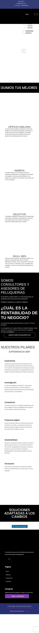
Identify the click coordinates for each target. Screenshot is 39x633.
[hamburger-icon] (36, 14)
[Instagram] (8, 559)
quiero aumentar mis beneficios (19, 335)
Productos (28, 18)
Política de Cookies (28, 607)
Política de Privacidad (17, 607)
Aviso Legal (8, 607)
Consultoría (29, 31)
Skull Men (30, 28)
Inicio (27, 14)
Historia (28, 16)
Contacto (28, 33)
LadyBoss (26, 611)
